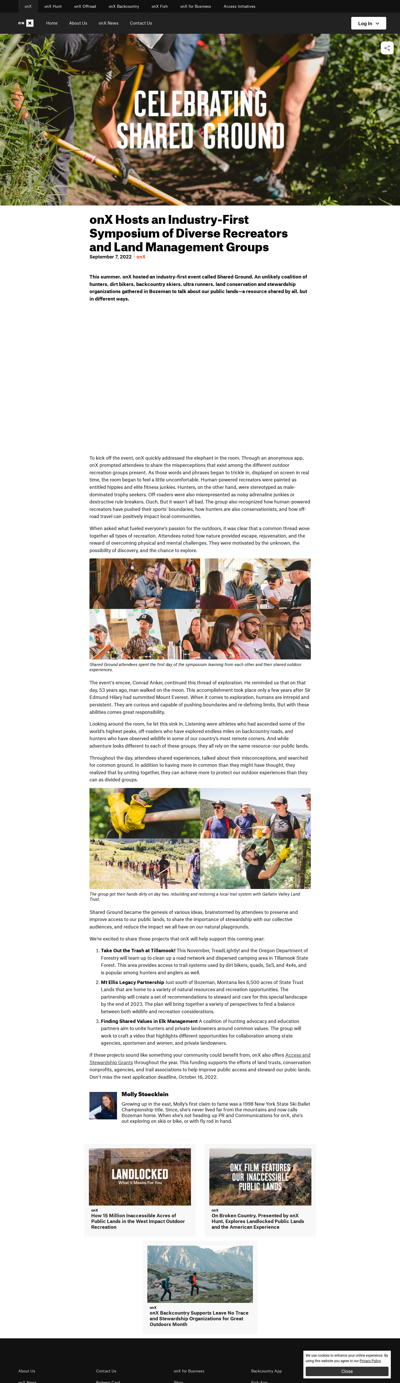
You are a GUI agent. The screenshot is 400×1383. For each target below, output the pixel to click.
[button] (387, 49)
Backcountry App (266, 1371)
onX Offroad (85, 6)
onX (28, 6)
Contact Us (141, 22)
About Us (78, 22)
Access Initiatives (239, 6)
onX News (108, 22)
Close (347, 1371)
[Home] (27, 23)
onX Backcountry (124, 6)
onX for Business (195, 6)
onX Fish (160, 6)
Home (52, 22)
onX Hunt (53, 6)
